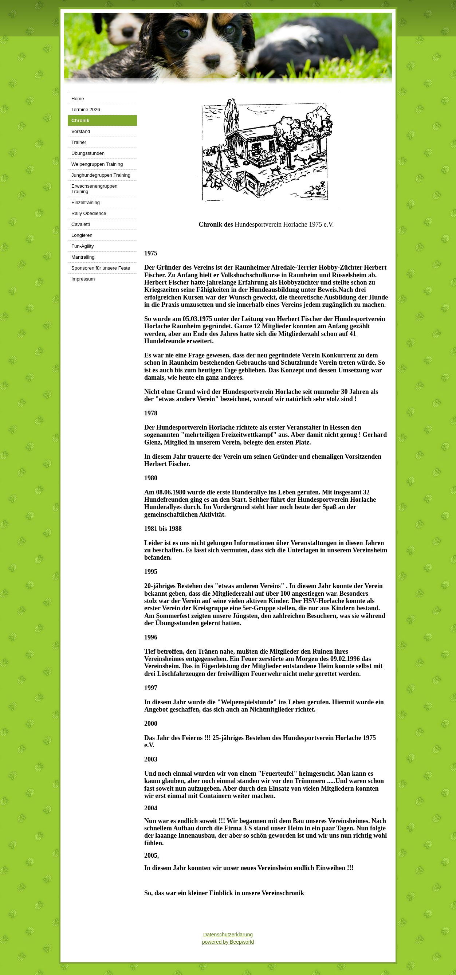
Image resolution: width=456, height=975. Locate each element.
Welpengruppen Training (97, 164)
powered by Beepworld (228, 942)
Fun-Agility (82, 246)
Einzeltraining (85, 202)
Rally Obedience (88, 213)
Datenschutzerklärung (228, 934)
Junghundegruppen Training (100, 175)
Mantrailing (83, 257)
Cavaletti (80, 224)
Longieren (82, 235)
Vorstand (80, 131)
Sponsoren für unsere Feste (100, 268)
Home (77, 98)
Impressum (83, 279)
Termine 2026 (85, 109)
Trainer (78, 142)
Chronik (80, 120)
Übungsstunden (88, 153)
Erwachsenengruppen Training (94, 188)
